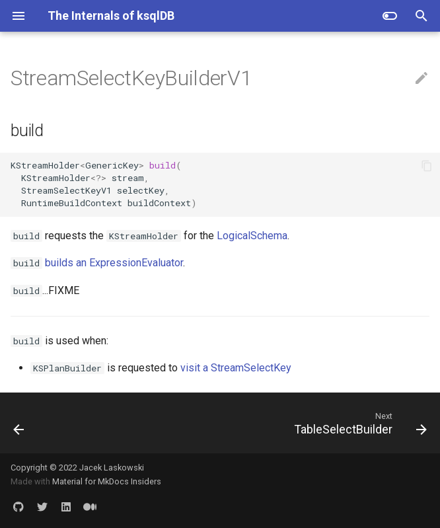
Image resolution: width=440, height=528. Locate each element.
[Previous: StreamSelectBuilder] (20, 423)
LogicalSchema (252, 235)
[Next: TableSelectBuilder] (357, 423)
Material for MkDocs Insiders (106, 481)
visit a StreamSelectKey (235, 367)
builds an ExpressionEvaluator (114, 262)
